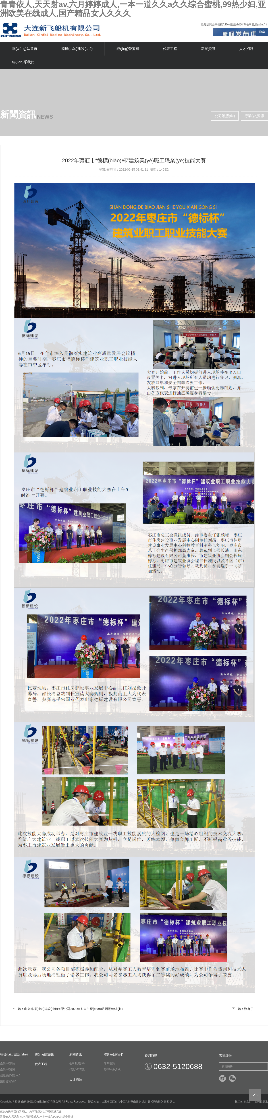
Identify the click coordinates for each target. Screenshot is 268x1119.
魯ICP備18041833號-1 (161, 1101)
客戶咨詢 (109, 1063)
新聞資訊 (208, 49)
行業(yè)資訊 (254, 116)
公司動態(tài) (225, 116)
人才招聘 (246, 49)
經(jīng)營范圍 (127, 49)
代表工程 (170, 49)
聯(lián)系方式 (112, 1069)
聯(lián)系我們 (23, 62)
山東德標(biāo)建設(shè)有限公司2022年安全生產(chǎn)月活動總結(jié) (73, 1009)
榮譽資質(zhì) (8, 1081)
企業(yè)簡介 (8, 1063)
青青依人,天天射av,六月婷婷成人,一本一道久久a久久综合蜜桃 (36, 1116)
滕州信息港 (261, 1101)
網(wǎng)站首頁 (24, 49)
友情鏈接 (243, 1066)
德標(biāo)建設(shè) (77, 49)
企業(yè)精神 (8, 1069)
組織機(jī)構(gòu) (10, 1075)
